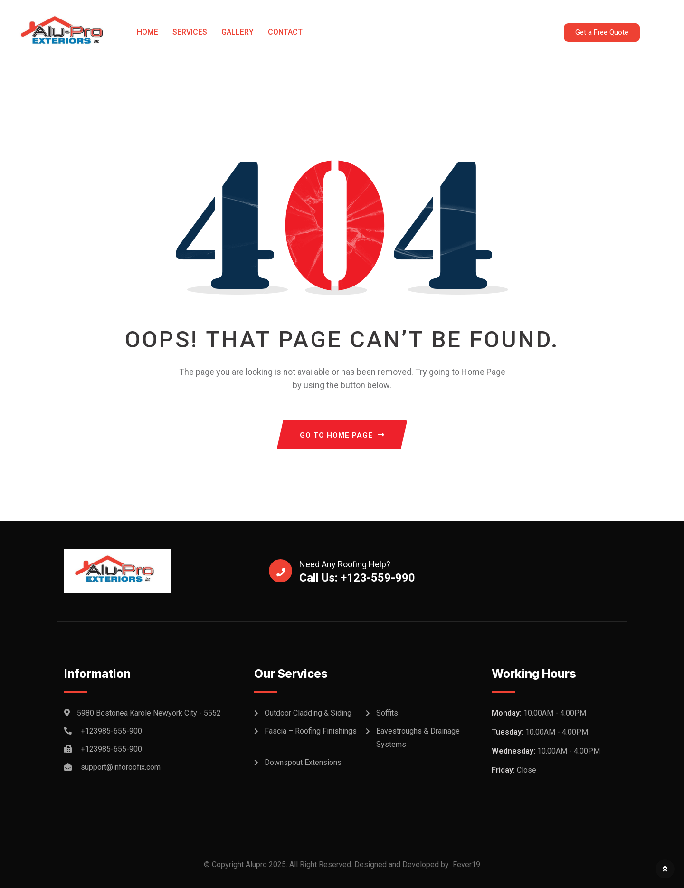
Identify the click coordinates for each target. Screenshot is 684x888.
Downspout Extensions (303, 762)
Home (147, 32)
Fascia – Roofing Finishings (311, 730)
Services (189, 32)
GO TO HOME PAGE (342, 435)
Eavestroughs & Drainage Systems (418, 737)
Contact (285, 32)
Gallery (237, 32)
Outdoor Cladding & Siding (308, 712)
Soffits (387, 712)
